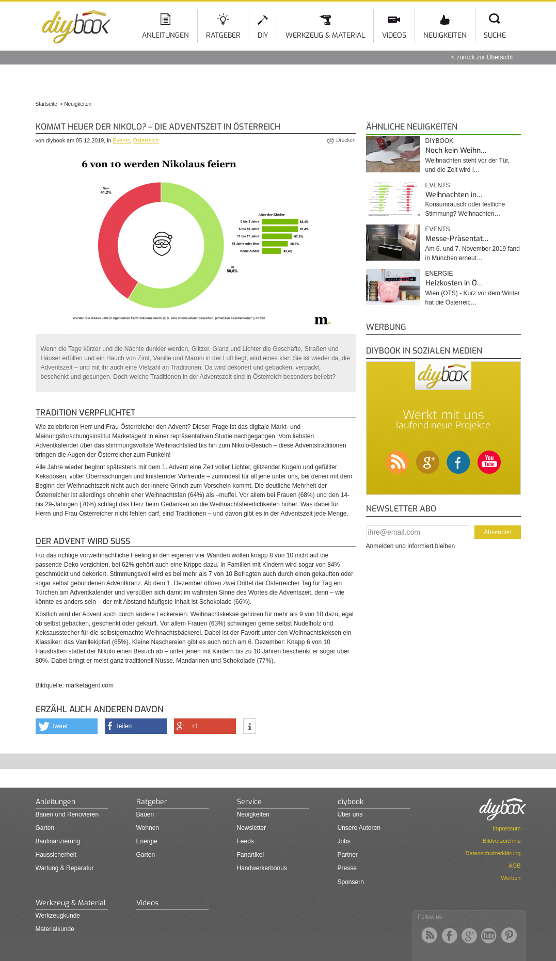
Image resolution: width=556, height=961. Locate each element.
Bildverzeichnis (501, 841)
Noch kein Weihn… (455, 150)
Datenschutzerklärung (492, 853)
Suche (495, 35)
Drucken (345, 140)
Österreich (146, 140)
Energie (439, 273)
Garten (45, 827)
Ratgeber (223, 35)
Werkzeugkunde (58, 915)
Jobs (344, 841)
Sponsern (351, 882)
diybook (439, 141)
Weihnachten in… (453, 195)
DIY (263, 35)
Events (121, 140)
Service (249, 802)
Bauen (145, 814)
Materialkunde (55, 929)
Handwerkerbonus (262, 868)
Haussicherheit (56, 854)
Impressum (506, 828)
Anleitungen (165, 35)
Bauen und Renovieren (67, 814)
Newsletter (251, 827)
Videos (394, 35)
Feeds (245, 841)
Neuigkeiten (445, 35)
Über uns (350, 814)
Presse (347, 868)
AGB (514, 865)
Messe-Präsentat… (456, 239)
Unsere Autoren (359, 827)
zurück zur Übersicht (484, 57)
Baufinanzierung (58, 841)
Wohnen (147, 827)
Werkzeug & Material (325, 35)
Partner (348, 854)
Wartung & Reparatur (65, 868)
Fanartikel (250, 854)
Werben (510, 878)
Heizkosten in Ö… (454, 283)
